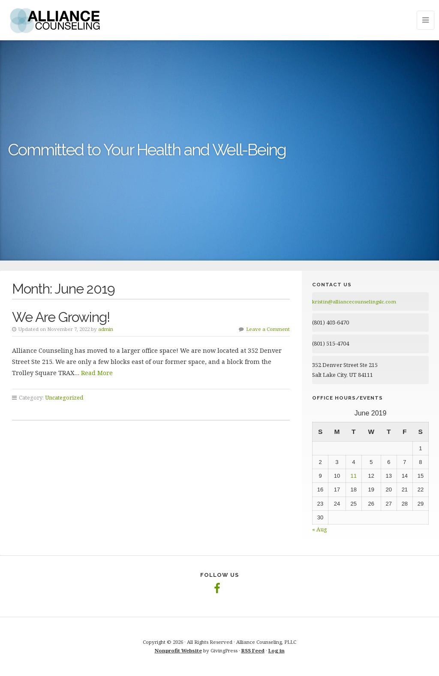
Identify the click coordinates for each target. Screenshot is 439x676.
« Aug (319, 529)
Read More (97, 373)
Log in (276, 650)
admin (105, 329)
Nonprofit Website (178, 650)
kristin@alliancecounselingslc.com (354, 301)
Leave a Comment (268, 329)
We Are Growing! (61, 317)
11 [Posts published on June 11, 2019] (354, 476)
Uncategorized (64, 397)
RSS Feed (253, 650)
